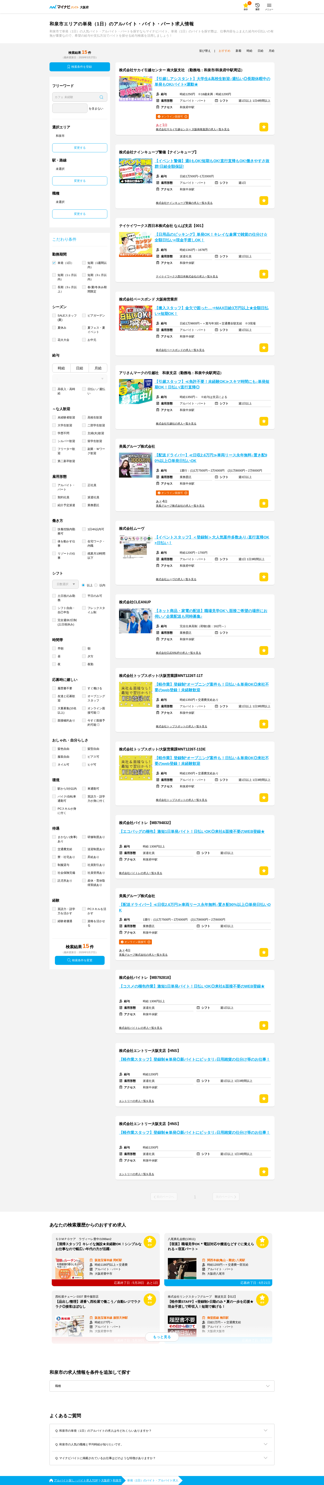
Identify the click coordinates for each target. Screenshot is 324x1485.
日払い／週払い (96, 391)
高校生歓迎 (95, 417)
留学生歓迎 (95, 441)
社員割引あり (96, 865)
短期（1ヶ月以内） (67, 277)
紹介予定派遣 (66, 505)
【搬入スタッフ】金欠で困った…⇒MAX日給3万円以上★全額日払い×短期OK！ (211, 311)
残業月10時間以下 (96, 555)
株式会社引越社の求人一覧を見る (176, 423)
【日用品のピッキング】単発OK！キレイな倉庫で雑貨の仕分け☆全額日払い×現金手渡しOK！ (211, 237)
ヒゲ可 (92, 764)
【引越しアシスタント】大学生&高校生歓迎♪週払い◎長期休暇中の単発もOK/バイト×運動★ (212, 82)
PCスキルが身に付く (67, 811)
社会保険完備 (66, 872)
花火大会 (63, 339)
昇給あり (93, 857)
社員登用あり (96, 872)
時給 (61, 368)
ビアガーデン (96, 315)
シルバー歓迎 (66, 441)
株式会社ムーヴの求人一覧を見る (176, 579)
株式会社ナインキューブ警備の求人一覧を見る (184, 202)
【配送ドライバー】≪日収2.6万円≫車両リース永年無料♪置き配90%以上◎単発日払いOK (211, 458)
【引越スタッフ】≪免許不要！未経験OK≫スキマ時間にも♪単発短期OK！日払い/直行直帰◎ (212, 384)
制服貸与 (63, 865)
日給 (79, 368)
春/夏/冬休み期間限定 (97, 289)
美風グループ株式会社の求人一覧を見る (180, 505)
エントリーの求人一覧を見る (136, 1101)
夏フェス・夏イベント (96, 330)
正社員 (92, 485)
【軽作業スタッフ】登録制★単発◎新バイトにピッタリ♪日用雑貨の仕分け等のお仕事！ (194, 1059)
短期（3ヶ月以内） (97, 277)
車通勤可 (93, 788)
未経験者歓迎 (66, 417)
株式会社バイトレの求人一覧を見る (140, 873)
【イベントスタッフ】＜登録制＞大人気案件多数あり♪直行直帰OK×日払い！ (212, 540)
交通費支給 (65, 849)
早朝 (60, 648)
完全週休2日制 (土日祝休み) (67, 622)
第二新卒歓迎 (66, 461)
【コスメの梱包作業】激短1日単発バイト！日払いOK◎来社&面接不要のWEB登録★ (192, 986)
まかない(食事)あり (67, 839)
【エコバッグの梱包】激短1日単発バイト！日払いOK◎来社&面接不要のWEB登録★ (192, 831)
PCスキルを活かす (97, 911)
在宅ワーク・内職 (96, 543)
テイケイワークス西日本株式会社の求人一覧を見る (187, 276)
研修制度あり (96, 837)
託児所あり (65, 880)
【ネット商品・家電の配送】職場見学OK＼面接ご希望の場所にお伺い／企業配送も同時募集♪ (211, 614)
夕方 (90, 656)
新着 (238, 50)
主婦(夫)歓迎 (96, 433)
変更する (80, 147)
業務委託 (93, 505)
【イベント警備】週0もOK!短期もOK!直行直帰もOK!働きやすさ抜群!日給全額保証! (212, 164)
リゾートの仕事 (66, 555)
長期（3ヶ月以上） (67, 289)
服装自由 (63, 756)
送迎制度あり (96, 849)
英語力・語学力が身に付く (96, 798)
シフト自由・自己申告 (66, 610)
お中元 (92, 339)
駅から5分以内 (67, 788)
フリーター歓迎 (66, 451)
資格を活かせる (96, 923)
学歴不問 (63, 433)
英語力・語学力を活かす (66, 911)
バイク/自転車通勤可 (67, 798)
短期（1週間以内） (97, 265)
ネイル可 (63, 764)
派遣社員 (93, 497)
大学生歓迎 (65, 425)
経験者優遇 (65, 921)
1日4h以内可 (96, 529)
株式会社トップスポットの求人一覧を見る (181, 726)
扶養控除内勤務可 (66, 531)
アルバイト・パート (66, 487)
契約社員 (63, 497)
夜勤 (90, 664)
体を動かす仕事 (66, 543)
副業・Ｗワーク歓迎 (96, 451)
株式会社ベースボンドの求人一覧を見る (180, 350)
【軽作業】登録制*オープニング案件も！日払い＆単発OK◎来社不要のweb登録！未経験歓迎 (212, 687)
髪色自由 (63, 748)
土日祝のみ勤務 (66, 598)
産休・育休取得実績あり (96, 883)
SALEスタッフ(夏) (67, 317)
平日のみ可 (95, 596)
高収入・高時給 (66, 391)
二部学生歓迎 (96, 425)
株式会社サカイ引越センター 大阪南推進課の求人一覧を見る (193, 129)
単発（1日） (66, 263)
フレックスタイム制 (96, 610)
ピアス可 (93, 756)
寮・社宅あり (66, 857)
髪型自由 (93, 748)
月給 (98, 368)
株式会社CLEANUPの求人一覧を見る (178, 652)
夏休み (62, 327)
